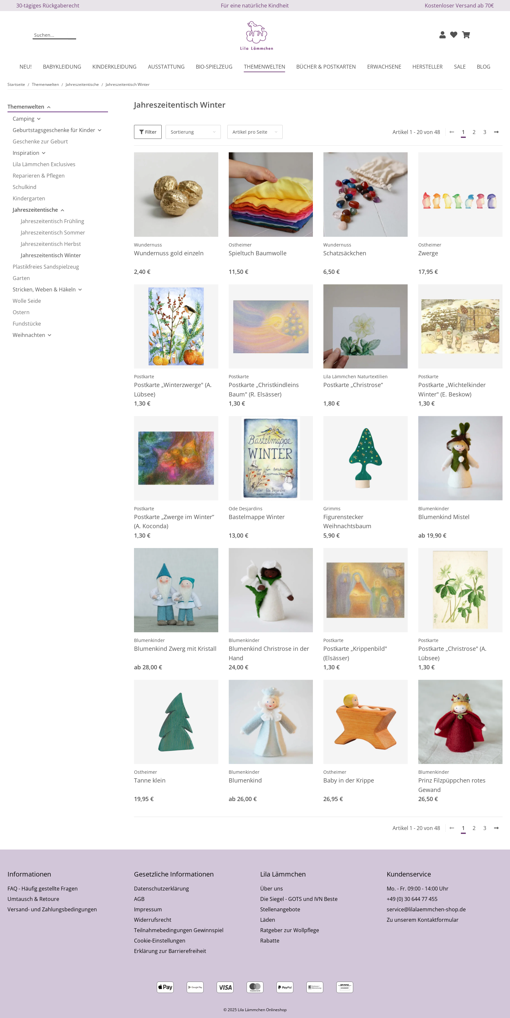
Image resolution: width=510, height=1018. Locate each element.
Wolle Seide (27, 300)
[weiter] (496, 132)
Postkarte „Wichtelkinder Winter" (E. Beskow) (452, 389)
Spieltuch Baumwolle (258, 253)
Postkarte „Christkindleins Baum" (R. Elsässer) (264, 389)
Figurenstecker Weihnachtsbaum (347, 521)
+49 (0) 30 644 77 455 (412, 899)
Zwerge (428, 253)
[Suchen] (50, 35)
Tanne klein (150, 780)
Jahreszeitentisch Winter (51, 255)
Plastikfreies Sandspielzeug (46, 266)
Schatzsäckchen (344, 253)
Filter (147, 132)
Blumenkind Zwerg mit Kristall (175, 648)
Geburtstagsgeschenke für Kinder (54, 130)
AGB (139, 899)
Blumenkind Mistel (444, 517)
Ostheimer (240, 245)
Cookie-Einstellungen (159, 940)
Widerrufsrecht (152, 919)
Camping (23, 118)
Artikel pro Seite (250, 132)
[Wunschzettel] (454, 35)
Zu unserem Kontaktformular (423, 919)
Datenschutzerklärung (161, 888)
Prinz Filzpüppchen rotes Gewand (452, 785)
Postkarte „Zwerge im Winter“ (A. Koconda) (174, 521)
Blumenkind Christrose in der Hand (269, 653)
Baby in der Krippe (348, 780)
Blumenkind (245, 780)
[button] (442, 35)
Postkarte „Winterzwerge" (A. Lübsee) (173, 389)
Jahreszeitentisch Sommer (53, 232)
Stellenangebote (280, 909)
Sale (460, 66)
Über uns (271, 888)
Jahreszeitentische (35, 209)
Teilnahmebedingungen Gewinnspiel (178, 930)
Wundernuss (148, 245)
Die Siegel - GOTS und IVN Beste (299, 899)
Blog (483, 66)
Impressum (148, 909)
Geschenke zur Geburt (40, 141)
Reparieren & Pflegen (39, 175)
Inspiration (26, 152)
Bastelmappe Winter (257, 517)
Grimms (332, 508)
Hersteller (427, 66)
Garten (21, 278)
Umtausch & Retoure (33, 899)
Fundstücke (27, 323)
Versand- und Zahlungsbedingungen (52, 909)
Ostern (21, 312)
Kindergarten (29, 198)
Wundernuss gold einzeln (169, 253)
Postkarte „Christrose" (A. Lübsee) (452, 653)
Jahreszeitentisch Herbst (51, 244)
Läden (267, 919)
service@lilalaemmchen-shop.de (426, 909)
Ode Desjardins (245, 508)
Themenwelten (25, 106)
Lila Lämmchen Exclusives (44, 164)
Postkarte (144, 376)
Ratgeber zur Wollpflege (289, 930)
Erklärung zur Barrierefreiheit (170, 951)
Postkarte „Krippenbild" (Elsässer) (355, 653)
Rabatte (269, 940)
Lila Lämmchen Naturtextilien (355, 376)
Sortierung (182, 132)
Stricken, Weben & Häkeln (44, 289)
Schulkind (24, 187)
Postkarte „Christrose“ (353, 385)
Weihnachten (29, 335)
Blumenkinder (433, 508)
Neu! (26, 66)
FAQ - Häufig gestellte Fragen (42, 888)
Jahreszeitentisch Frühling (52, 221)
